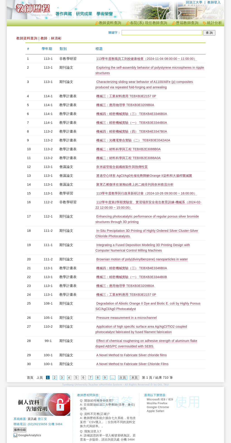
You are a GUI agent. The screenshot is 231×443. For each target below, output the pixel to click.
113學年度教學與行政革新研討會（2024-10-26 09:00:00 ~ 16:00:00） (146, 193)
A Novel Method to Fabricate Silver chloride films (131, 355)
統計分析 (214, 23)
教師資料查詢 (110, 23)
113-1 (48, 59)
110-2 (48, 326)
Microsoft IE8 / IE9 (160, 399)
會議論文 (66, 167)
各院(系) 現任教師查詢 (148, 23)
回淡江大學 (194, 2)
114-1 (48, 96)
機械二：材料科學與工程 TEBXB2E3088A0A (128, 158)
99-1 (48, 341)
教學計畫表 (68, 96)
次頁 (122, 377)
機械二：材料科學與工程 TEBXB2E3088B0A (128, 149)
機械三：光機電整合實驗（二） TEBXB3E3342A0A (133, 140)
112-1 (48, 216)
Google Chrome (158, 407)
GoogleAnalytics (29, 435)
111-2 (48, 230)
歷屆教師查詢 (187, 23)
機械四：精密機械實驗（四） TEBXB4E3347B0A (131, 131)
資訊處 (32, 419)
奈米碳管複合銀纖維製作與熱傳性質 (122, 167)
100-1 (48, 355)
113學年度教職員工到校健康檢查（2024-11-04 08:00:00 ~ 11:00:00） (146, 59)
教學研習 (66, 193)
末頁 (134, 377)
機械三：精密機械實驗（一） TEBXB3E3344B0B (131, 277)
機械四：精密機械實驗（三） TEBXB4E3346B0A (131, 114)
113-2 (48, 131)
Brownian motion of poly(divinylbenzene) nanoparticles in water (142, 259)
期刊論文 (66, 67)
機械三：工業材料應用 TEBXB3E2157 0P (126, 96)
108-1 (48, 303)
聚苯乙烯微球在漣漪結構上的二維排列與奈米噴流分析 (134, 184)
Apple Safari (155, 411)
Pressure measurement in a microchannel (126, 318)
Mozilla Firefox (157, 403)
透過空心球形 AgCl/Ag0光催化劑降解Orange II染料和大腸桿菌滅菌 (144, 175)
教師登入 (214, 2)
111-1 (48, 245)
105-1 (48, 318)
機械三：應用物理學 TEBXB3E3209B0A (125, 105)
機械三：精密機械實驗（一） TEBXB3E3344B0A (131, 122)
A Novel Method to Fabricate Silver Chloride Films (132, 364)
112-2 (48, 202)
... (112, 377)
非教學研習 (68, 59)
